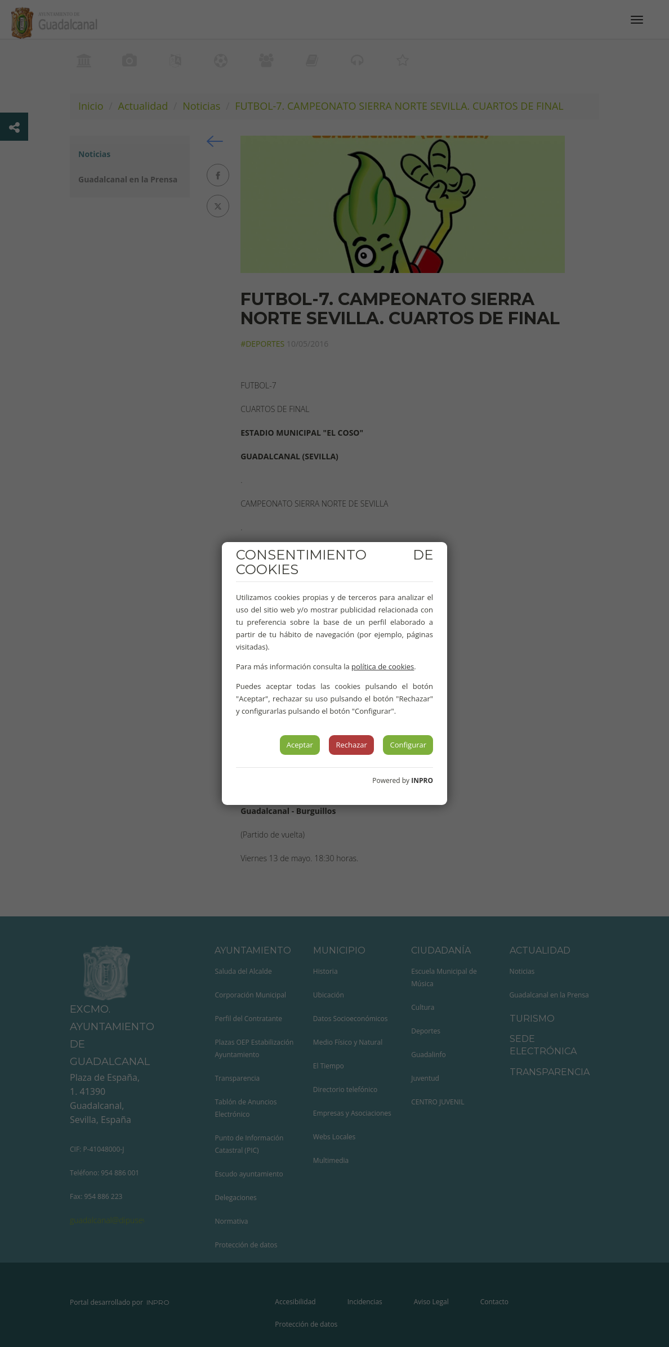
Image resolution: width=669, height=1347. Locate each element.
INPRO (422, 780)
